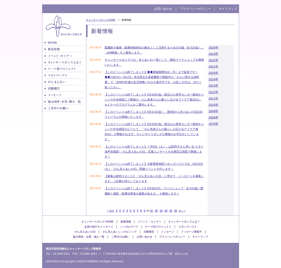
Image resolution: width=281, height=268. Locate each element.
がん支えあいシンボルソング (120, 231)
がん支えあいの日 (85, 231)
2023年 (213, 54)
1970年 (213, 123)
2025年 (213, 47)
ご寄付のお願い (64, 108)
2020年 (213, 73)
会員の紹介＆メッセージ (98, 226)
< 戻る (110, 210)
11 (151, 210)
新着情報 (64, 49)
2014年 (213, 79)
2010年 (213, 104)
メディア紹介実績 (64, 88)
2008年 (213, 117)
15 (170, 210)
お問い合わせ (163, 8)
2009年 (213, 111)
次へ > (182, 210)
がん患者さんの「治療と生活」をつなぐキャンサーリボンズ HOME (64, 42)
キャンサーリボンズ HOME (101, 20)
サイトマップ (228, 8)
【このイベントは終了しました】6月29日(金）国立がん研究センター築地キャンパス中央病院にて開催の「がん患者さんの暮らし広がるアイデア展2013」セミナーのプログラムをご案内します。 (154, 99)
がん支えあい (64, 82)
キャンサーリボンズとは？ (64, 62)
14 (166, 210)
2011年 (213, 98)
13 (161, 210)
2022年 (213, 60)
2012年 (213, 92)
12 (156, 210)
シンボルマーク (129, 226)
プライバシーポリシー (195, 8)
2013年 (213, 85)
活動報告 (149, 231)
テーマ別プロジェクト (64, 69)
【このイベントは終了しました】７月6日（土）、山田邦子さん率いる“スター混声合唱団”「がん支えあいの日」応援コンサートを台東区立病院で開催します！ (154, 151)
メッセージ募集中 (191, 231)
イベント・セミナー (64, 55)
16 (175, 210)
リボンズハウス (64, 75)
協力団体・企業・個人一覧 (64, 101)
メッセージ (64, 95)
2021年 (213, 66)
